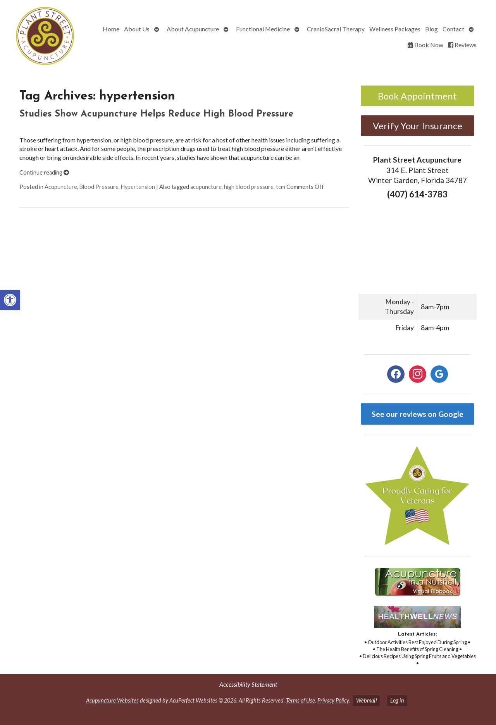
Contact (453, 29)
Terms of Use (300, 700)
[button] (10, 300)
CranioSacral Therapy (336, 29)
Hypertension (138, 186)
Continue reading (44, 172)
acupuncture (206, 186)
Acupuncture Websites (112, 700)
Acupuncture (61, 186)
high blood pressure (249, 186)
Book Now (425, 44)
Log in (397, 700)
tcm (280, 186)
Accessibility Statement (248, 684)
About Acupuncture (193, 29)
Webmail (366, 700)
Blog (431, 29)
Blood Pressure (99, 186)
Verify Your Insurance (417, 125)
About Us (137, 29)
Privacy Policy (333, 700)
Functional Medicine (263, 29)
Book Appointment (417, 95)
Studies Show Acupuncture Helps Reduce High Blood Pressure (156, 114)
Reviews (462, 44)
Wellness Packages (394, 29)
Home (111, 29)
